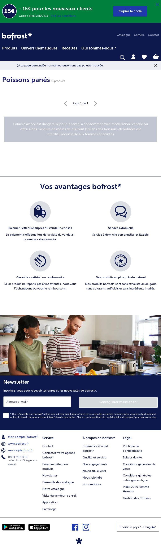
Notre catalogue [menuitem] (53, 488)
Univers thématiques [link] (39, 48)
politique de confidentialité (107, 416)
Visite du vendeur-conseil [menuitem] (59, 494)
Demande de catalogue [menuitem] (58, 481)
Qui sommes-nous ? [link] (98, 48)
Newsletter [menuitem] (49, 474)
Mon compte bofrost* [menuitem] (20, 436)
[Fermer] (157, 4)
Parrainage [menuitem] (49, 508)
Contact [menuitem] (153, 35)
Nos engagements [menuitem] (95, 463)
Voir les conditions (63, 16)
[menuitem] (9, 47)
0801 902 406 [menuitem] (14, 456)
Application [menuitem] (49, 501)
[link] (17, 36)
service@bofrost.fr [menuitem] (17, 450)
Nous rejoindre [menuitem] (93, 476)
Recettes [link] (69, 48)
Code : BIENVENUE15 (35, 16)
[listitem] (40, 223)
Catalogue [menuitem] (124, 35)
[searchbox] (4, 57)
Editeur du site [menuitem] (132, 456)
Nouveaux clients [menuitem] (94, 470)
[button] (130, 11)
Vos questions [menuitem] (92, 483)
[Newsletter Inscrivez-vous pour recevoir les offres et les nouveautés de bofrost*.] (80, 402)
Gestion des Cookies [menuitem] (137, 497)
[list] (80, 250)
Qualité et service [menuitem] (94, 456)
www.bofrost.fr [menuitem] (15, 443)
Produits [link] (9, 48)
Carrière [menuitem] (139, 35)
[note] (80, 129)
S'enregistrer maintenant (118, 401)
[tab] (133, 57)
